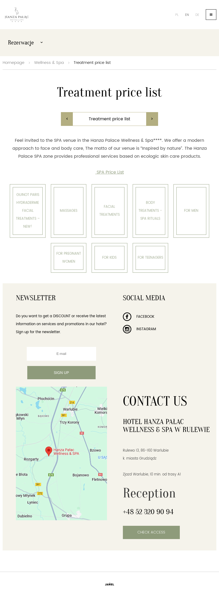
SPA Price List (109, 172)
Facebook (138, 317)
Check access (151, 532)
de (197, 14)
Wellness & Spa (49, 62)
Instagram (139, 329)
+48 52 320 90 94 (148, 512)
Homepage (13, 62)
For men (191, 211)
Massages (68, 211)
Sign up (61, 373)
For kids (109, 258)
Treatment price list (92, 62)
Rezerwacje (25, 42)
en (187, 14)
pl (176, 14)
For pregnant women (68, 257)
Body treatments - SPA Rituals (150, 211)
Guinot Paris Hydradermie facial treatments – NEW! (28, 211)
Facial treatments (109, 211)
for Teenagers (150, 258)
